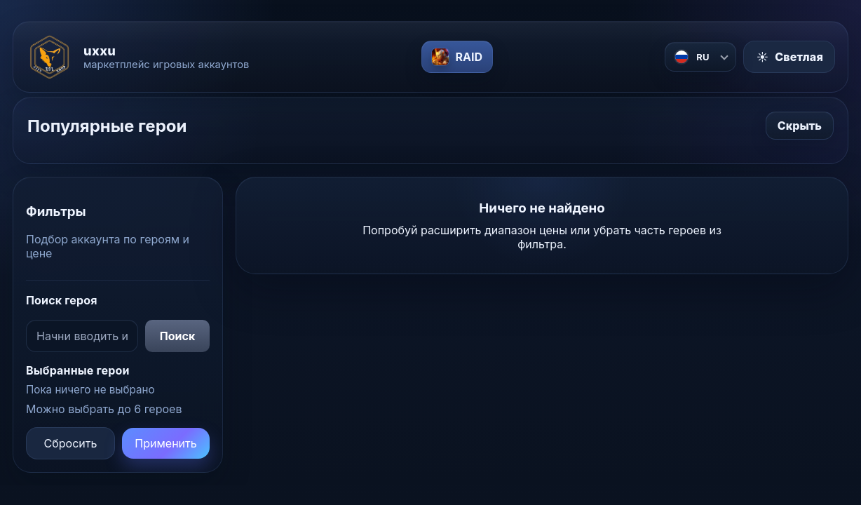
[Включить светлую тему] (789, 57)
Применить (165, 443)
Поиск (177, 336)
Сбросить (70, 443)
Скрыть (800, 126)
